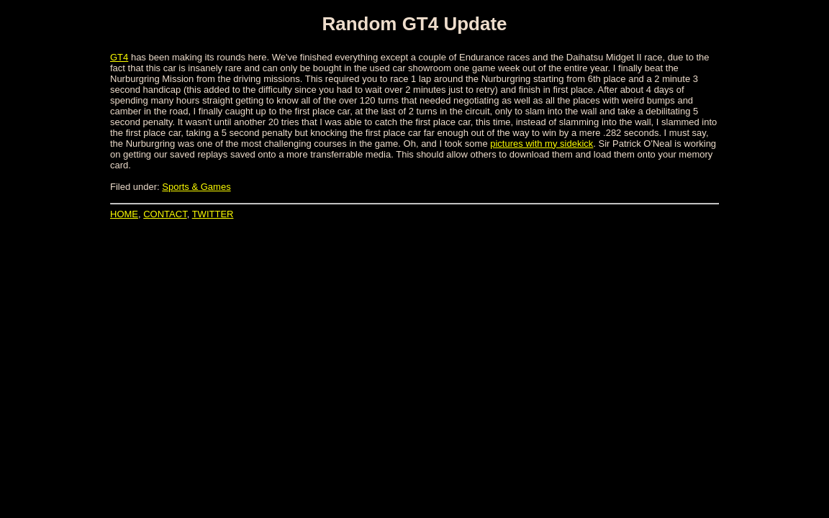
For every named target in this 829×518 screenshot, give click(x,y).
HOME (124, 214)
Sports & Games (196, 186)
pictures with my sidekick (541, 143)
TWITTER (213, 214)
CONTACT (164, 214)
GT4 (119, 57)
